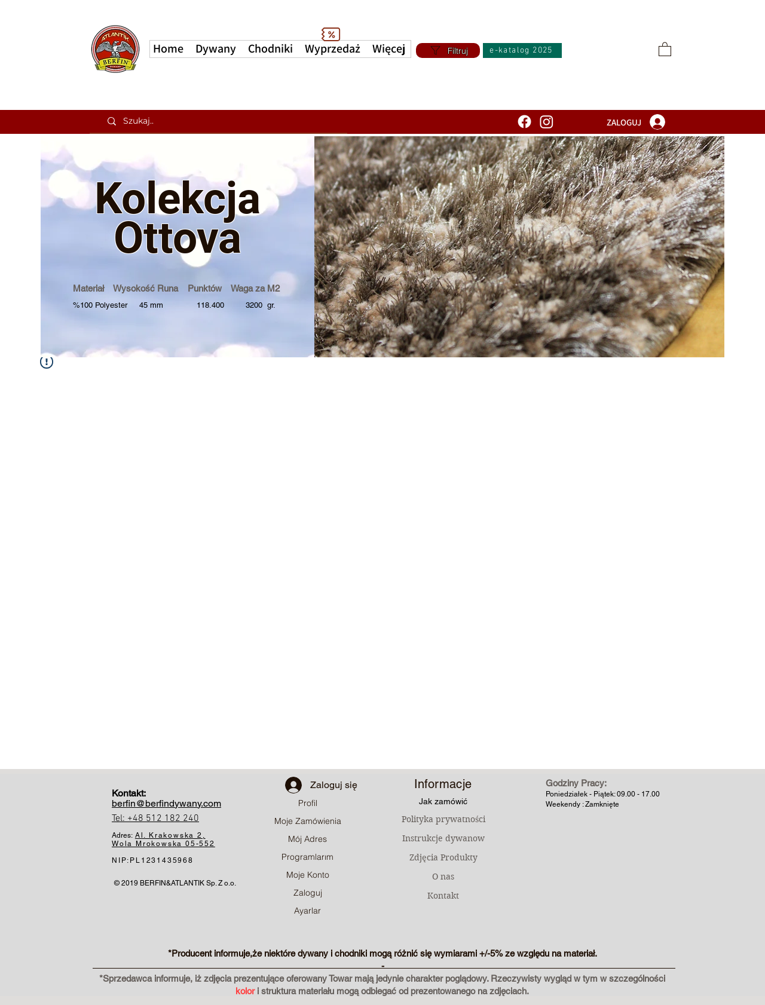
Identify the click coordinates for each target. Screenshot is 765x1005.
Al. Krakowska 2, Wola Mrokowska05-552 (163, 839)
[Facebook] (524, 121)
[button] (388, 49)
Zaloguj (307, 892)
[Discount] (330, 34)
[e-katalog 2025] (522, 50)
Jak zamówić (443, 801)
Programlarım (307, 856)
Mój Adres (307, 839)
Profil (307, 803)
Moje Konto (307, 874)
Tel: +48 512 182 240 (155, 819)
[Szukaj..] (222, 121)
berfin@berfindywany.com (166, 803)
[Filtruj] (448, 50)
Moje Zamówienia (307, 821)
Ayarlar (307, 910)
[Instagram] (546, 121)
